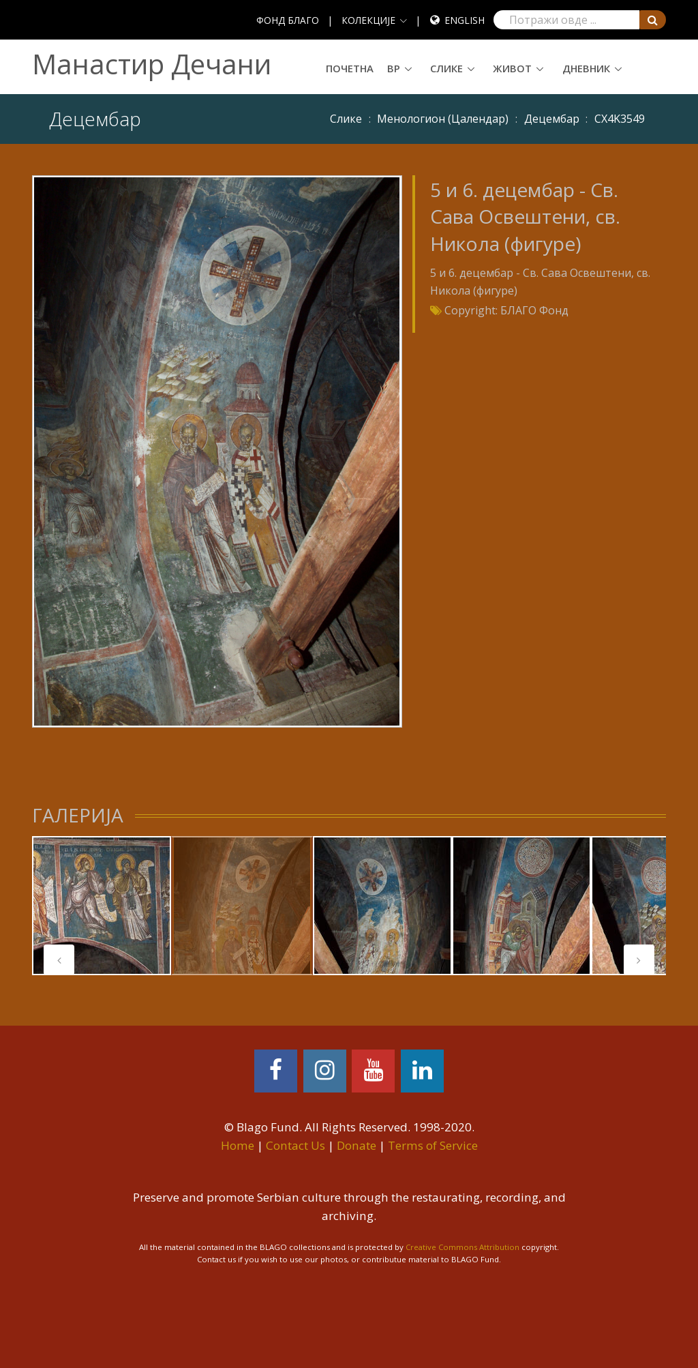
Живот (512, 68)
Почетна (350, 68)
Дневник (586, 68)
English (464, 20)
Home (237, 1145)
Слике (446, 68)
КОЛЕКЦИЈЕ (368, 20)
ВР (393, 68)
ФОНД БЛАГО (287, 20)
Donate (356, 1145)
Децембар (551, 118)
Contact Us (295, 1145)
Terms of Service (433, 1145)
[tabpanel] (101, 905)
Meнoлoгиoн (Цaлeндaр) (443, 118)
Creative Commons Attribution (462, 1247)
